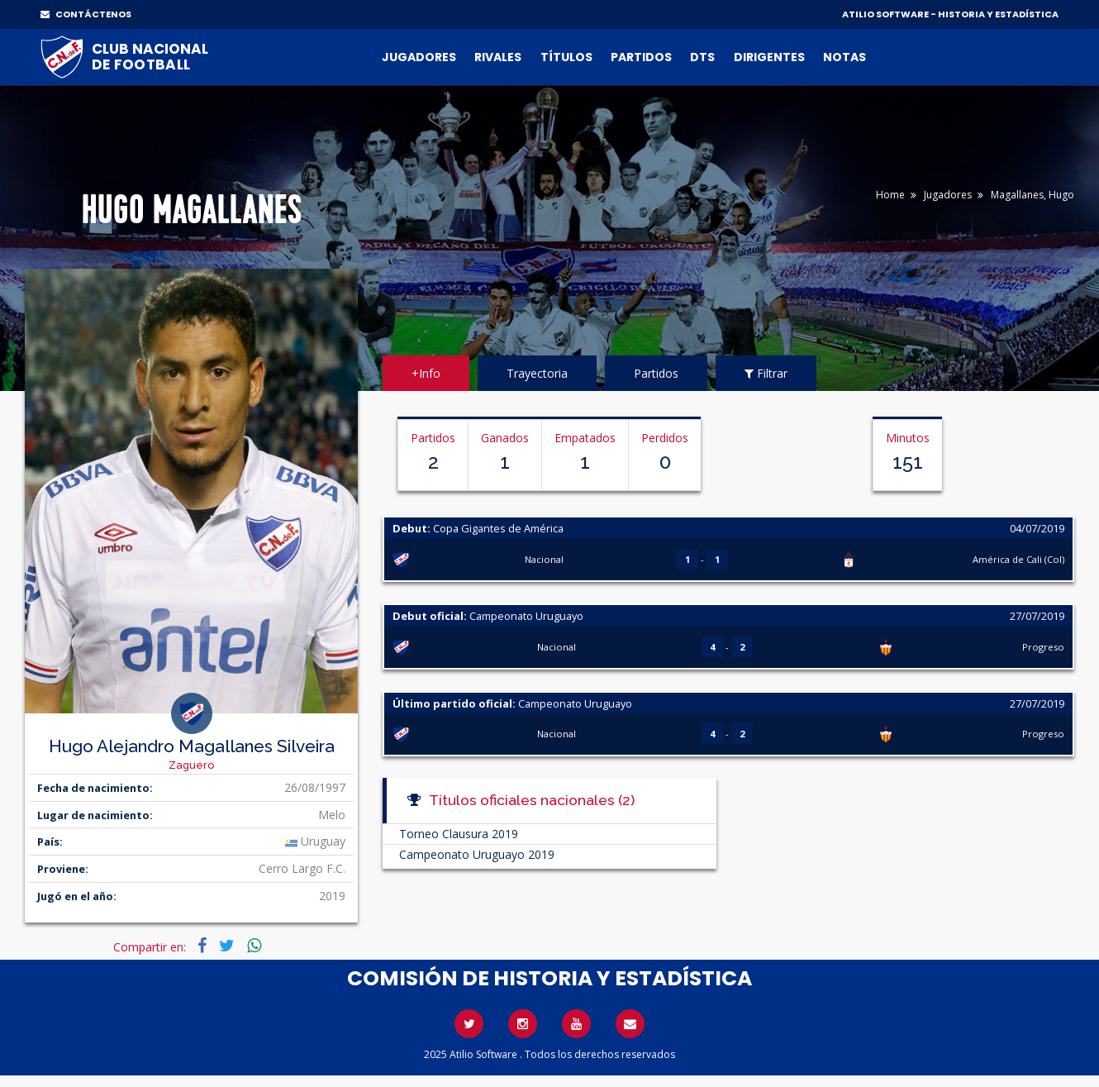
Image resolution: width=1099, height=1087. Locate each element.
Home (890, 195)
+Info (426, 373)
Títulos (566, 57)
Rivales (497, 57)
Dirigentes (769, 57)
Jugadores (419, 57)
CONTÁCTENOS (85, 14)
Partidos (641, 57)
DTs (702, 57)
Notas (844, 57)
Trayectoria (537, 373)
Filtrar (766, 373)
